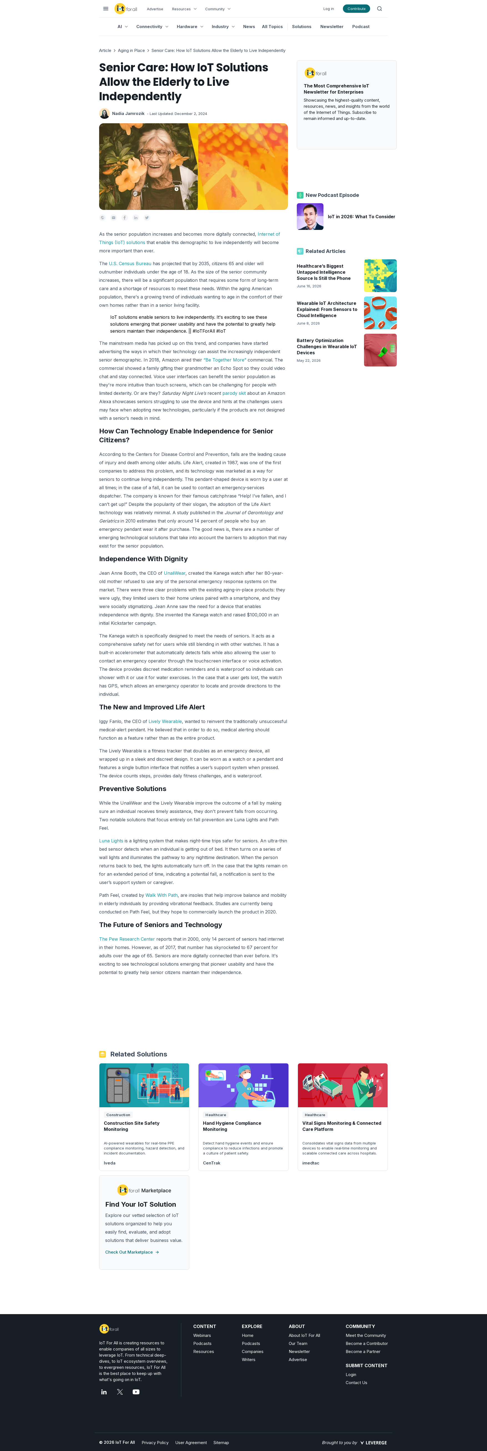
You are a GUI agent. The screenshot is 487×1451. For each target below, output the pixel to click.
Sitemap (221, 1442)
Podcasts (202, 1343)
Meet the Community (366, 1335)
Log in (328, 8)
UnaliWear (174, 573)
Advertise (155, 9)
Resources (203, 1351)
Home (247, 1335)
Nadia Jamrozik (128, 113)
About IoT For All (304, 1335)
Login (351, 1374)
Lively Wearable (165, 721)
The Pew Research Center (127, 939)
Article (105, 50)
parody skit (234, 393)
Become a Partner (363, 1351)
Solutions (302, 26)
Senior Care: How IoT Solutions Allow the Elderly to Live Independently (218, 50)
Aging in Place (131, 50)
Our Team (298, 1343)
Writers (248, 1359)
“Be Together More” (225, 360)
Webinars (202, 1335)
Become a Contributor (367, 1343)
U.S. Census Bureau (130, 263)
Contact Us (356, 1382)
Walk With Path (161, 895)
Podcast (361, 26)
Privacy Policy (155, 1442)
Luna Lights (111, 841)
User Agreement (191, 1442)
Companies (252, 1351)
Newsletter (331, 26)
